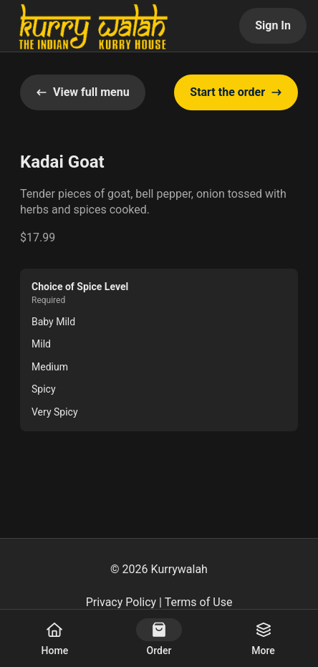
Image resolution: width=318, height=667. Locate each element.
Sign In (273, 25)
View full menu (83, 92)
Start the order (236, 92)
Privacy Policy (121, 602)
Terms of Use (199, 602)
